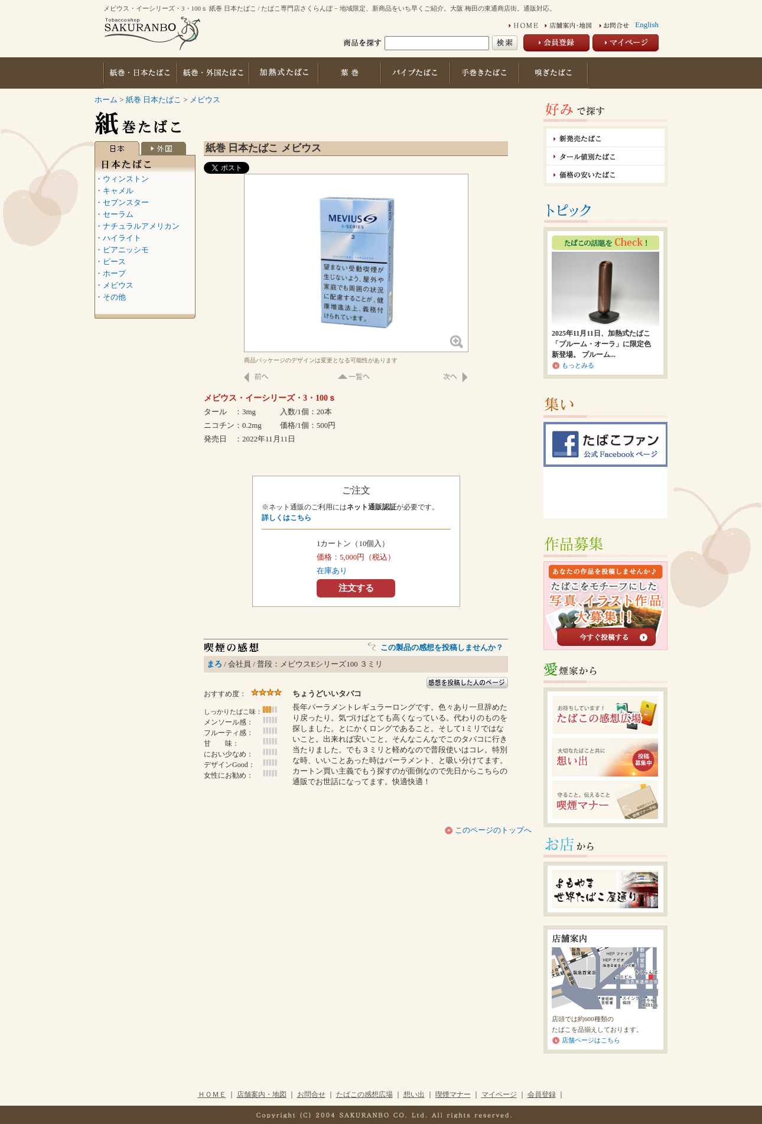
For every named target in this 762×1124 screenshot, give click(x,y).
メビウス (205, 99)
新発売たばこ (605, 138)
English (647, 24)
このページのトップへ (492, 830)
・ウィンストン (122, 178)
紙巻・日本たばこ (140, 73)
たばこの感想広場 (364, 1094)
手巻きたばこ (485, 73)
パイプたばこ (416, 73)
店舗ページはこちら (591, 1040)
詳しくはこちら (286, 518)
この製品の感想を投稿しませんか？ (441, 647)
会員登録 (541, 1094)
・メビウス (114, 285)
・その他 (110, 297)
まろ (214, 664)
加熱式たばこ (284, 73)
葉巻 (350, 73)
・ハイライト (118, 237)
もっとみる (578, 365)
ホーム (106, 99)
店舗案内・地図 (261, 1094)
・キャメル (114, 190)
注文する (356, 588)
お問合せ (311, 1094)
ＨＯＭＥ (212, 1094)
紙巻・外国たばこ (213, 73)
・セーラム (114, 214)
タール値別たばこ (605, 156)
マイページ (499, 1094)
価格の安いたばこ (605, 174)
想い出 (414, 1094)
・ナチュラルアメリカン (137, 226)
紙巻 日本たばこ (155, 99)
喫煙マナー (453, 1094)
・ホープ (110, 273)
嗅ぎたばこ (554, 73)
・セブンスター (122, 202)
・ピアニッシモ (122, 249)
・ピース (110, 261)
